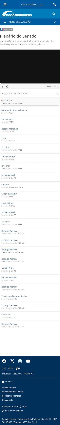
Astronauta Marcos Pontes (14, 110)
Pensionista (7, 400)
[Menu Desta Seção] (30, 21)
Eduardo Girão (8, 156)
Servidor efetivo (9, 387)
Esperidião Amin (9, 193)
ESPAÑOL (17, 374)
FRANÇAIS (29, 374)
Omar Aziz (6, 314)
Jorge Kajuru (7, 203)
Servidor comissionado (12, 391)
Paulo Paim (6, 119)
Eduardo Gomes (9, 277)
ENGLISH (6, 374)
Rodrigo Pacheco (9, 231)
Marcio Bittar (7, 268)
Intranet (7, 382)
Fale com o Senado (12, 411)
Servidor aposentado (11, 396)
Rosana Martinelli (9, 128)
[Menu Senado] (5, 4)
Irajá (3, 138)
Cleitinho (5, 184)
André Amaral (8, 175)
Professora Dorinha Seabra (14, 296)
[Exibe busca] (54, 14)
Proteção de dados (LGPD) (14, 406)
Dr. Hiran (7, 100)
